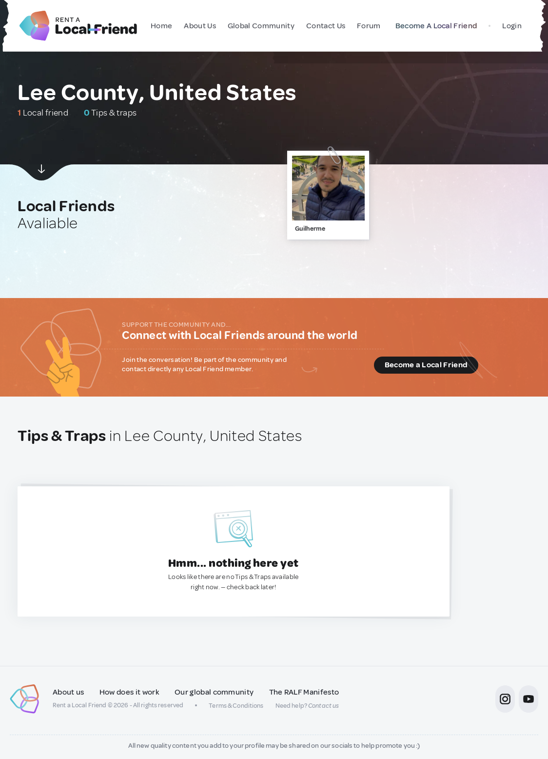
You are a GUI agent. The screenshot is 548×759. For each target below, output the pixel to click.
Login (512, 26)
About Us (198, 26)
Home (160, 26)
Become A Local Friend (434, 26)
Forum (367, 26)
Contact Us (324, 26)
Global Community (259, 26)
